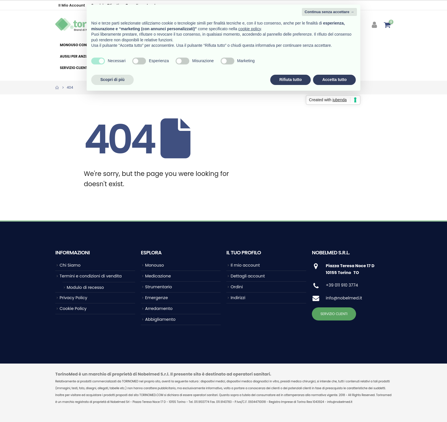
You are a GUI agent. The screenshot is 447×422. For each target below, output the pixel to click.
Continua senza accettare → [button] (329, 12)
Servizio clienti (74, 67)
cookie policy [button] (249, 29)
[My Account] (375, 25)
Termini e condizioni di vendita (91, 276)
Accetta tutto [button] (334, 79)
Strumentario (158, 287)
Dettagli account (248, 276)
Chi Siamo (70, 265)
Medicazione (158, 276)
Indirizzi (238, 298)
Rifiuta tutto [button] (290, 79)
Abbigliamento (160, 319)
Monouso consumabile (82, 44)
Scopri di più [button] (112, 79)
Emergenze (156, 298)
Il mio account (71, 5)
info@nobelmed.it (344, 298)
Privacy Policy (73, 298)
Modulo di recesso (85, 287)
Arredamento (158, 308)
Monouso (154, 265)
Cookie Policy (73, 308)
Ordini (237, 287)
